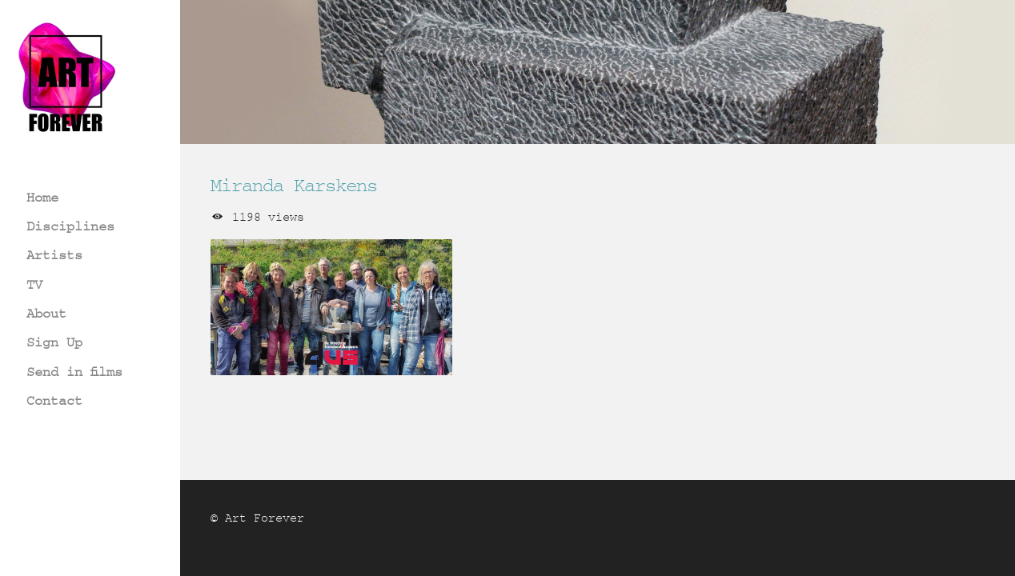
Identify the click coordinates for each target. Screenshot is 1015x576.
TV (34, 284)
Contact (54, 400)
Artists (54, 255)
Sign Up (54, 342)
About (46, 313)
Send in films (74, 371)
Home (42, 197)
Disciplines (70, 226)
